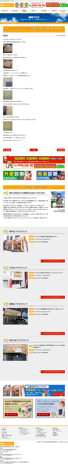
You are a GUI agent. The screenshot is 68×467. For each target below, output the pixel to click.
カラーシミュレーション (57, 431)
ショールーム (4, 431)
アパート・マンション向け (41, 436)
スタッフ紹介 (4, 432)
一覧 (34, 150)
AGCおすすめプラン (23, 431)
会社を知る (14, 10)
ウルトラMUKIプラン (41, 429)
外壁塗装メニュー (22, 428)
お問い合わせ (4, 436)
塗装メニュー (34, 10)
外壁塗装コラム (56, 435)
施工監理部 (5, 35)
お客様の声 (53, 10)
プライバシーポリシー (6, 438)
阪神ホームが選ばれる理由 (7, 435)
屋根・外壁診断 (56, 429)
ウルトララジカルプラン (24, 429)
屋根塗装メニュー (39, 428)
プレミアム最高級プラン (24, 434)
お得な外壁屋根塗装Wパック (41, 435)
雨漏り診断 (55, 428)
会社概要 (3, 429)
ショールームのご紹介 (63, 10)
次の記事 (8, 150)
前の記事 (60, 150)
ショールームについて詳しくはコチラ (52, 261)
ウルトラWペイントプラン (24, 432)
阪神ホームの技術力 (24, 10)
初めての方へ (5, 11)
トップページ (4, 428)
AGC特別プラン (40, 431)
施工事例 (44, 10)
